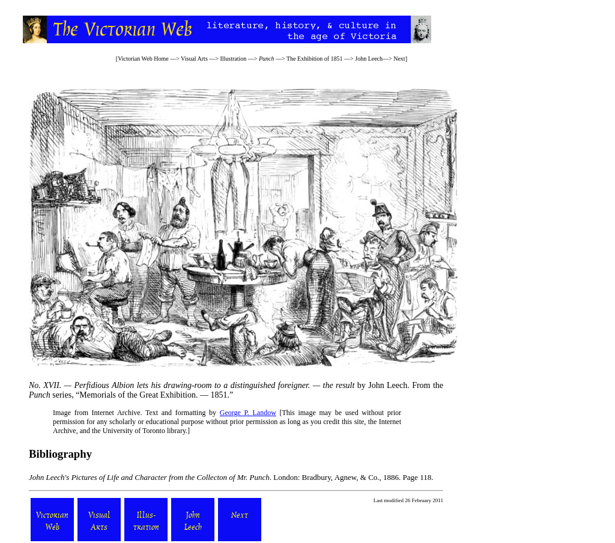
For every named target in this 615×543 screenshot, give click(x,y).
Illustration (233, 58)
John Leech (369, 58)
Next (399, 58)
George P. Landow (248, 412)
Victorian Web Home (143, 58)
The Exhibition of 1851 (314, 58)
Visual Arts (194, 58)
